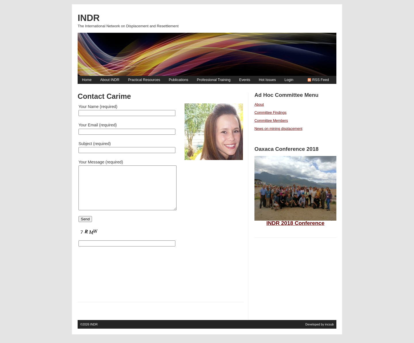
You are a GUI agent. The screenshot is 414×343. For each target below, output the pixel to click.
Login (288, 80)
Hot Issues (267, 80)
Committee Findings (270, 113)
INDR (94, 333)
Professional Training (214, 80)
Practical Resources (144, 80)
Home (86, 80)
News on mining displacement (278, 129)
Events (244, 80)
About (259, 105)
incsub (329, 333)
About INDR (109, 80)
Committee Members (271, 121)
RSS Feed (320, 80)
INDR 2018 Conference (296, 223)
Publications (178, 80)
